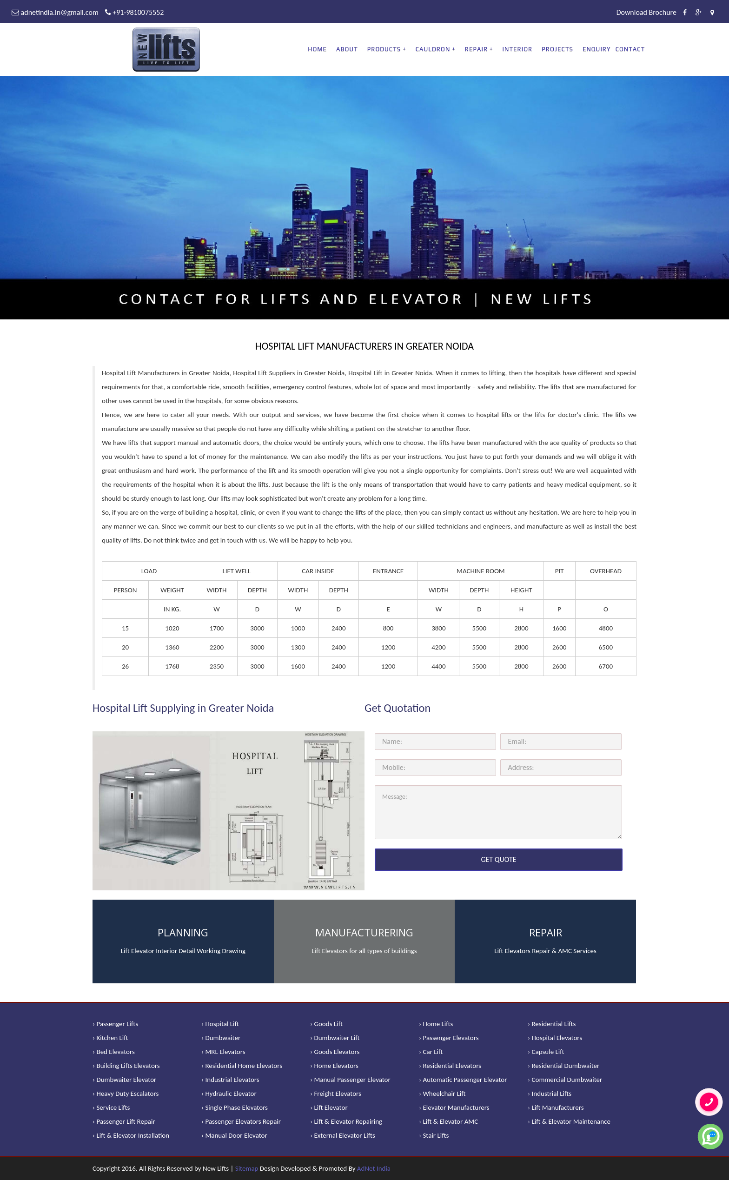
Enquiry (597, 49)
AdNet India (374, 1168)
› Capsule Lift (546, 1051)
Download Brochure (646, 12)
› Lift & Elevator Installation (131, 1135)
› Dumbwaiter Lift (335, 1038)
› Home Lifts (436, 1024)
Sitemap (246, 1168)
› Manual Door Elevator (234, 1135)
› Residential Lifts (552, 1024)
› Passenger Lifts (115, 1024)
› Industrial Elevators (230, 1079)
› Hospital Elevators (555, 1038)
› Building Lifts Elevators (126, 1065)
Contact (630, 49)
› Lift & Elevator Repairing (346, 1121)
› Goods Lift (326, 1024)
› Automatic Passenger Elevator (463, 1079)
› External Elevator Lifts (342, 1135)
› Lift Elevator (329, 1107)
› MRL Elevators (223, 1051)
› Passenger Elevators (449, 1038)
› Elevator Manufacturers (454, 1107)
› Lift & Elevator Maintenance (569, 1121)
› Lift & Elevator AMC (448, 1121)
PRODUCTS (384, 49)
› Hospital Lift (220, 1024)
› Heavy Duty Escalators (126, 1093)
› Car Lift (431, 1051)
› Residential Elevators (450, 1065)
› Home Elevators (334, 1065)
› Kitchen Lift (110, 1038)
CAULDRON (433, 49)
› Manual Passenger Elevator (350, 1079)
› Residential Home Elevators (241, 1065)
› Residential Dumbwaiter (563, 1065)
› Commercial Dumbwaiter (565, 1079)
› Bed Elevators (114, 1051)
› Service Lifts (111, 1107)
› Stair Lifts (434, 1135)
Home (317, 49)
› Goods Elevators (334, 1051)
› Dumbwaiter (220, 1038)
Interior (518, 49)
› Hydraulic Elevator (229, 1093)
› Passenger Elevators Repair (241, 1121)
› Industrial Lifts (549, 1093)
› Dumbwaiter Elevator (124, 1079)
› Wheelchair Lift (442, 1093)
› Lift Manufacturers (556, 1107)
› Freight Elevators (335, 1093)
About (347, 49)
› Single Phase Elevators (234, 1107)
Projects (557, 49)
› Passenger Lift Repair (124, 1121)
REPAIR (476, 49)
